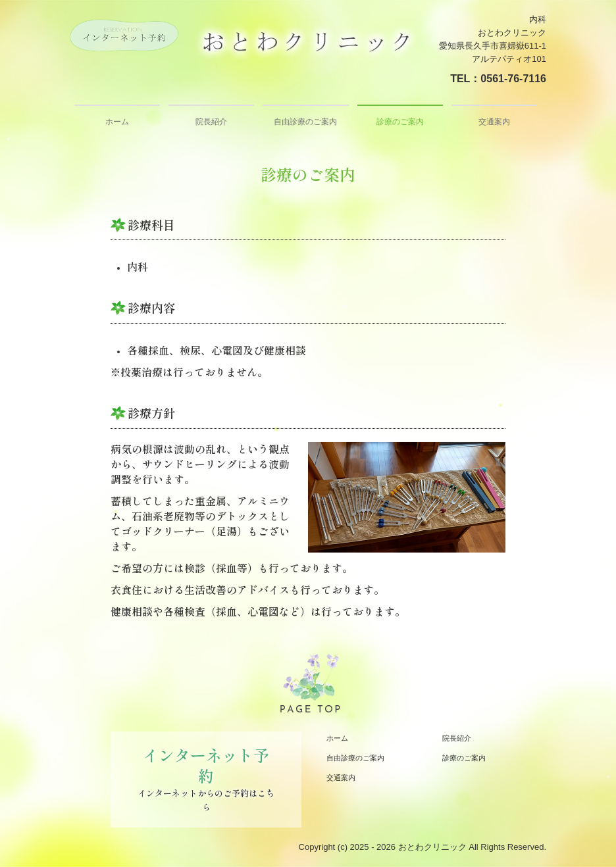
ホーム (117, 121)
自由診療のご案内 (305, 121)
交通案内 (494, 121)
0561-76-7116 (513, 78)
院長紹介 (211, 121)
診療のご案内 (400, 121)
